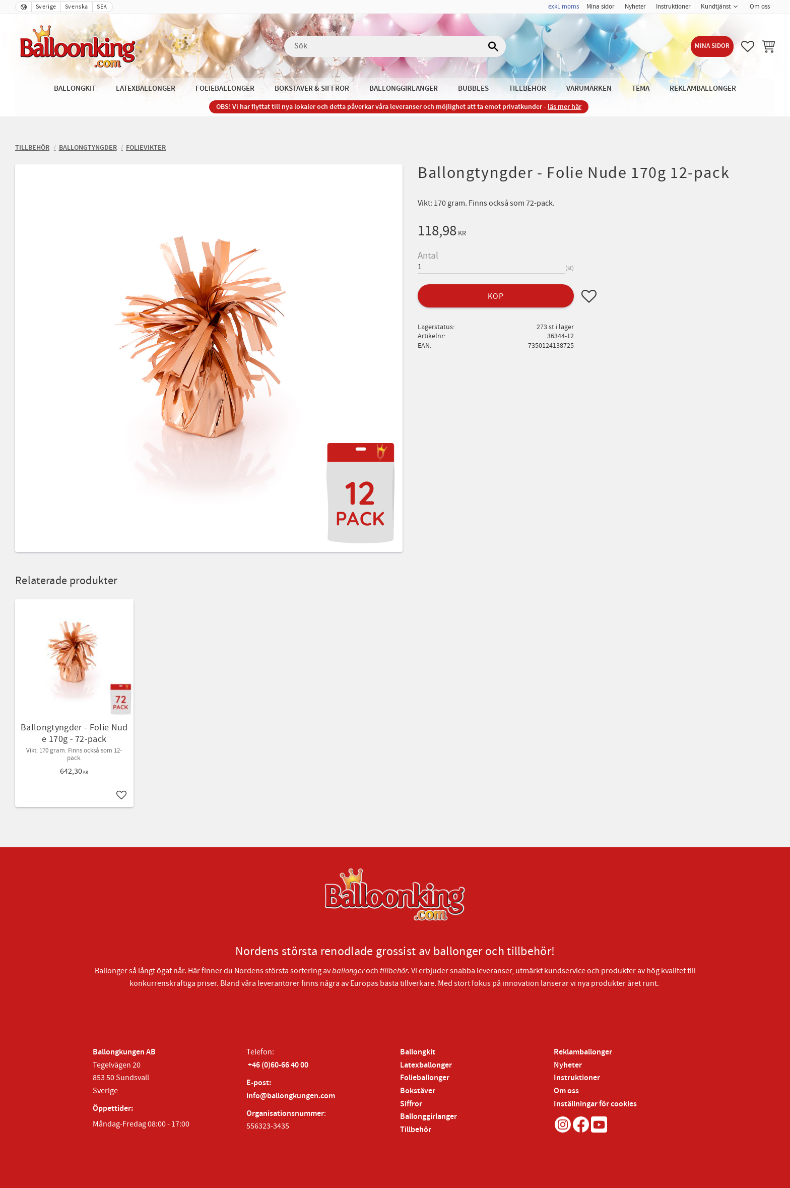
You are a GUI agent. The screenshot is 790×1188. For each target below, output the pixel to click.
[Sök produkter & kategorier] (395, 46)
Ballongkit (417, 1052)
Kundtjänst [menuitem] (716, 7)
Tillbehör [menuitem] (527, 88)
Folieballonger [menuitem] (224, 88)
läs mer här (564, 106)
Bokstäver (417, 1091)
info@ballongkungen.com (290, 1096)
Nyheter (568, 1065)
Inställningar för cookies (595, 1104)
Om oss (566, 1091)
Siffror (411, 1104)
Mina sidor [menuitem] (600, 7)
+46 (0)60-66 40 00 (278, 1065)
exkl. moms (563, 7)
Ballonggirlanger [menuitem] (403, 88)
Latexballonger (426, 1065)
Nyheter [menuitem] (635, 7)
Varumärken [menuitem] (589, 88)
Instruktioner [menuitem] (673, 7)
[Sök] (493, 46)
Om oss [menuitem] (760, 7)
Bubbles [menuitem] (473, 88)
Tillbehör (415, 1129)
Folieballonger (424, 1078)
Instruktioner (577, 1078)
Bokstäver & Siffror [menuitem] (312, 88)
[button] (747, 46)
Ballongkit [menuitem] (75, 88)
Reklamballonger (583, 1052)
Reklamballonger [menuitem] (703, 88)
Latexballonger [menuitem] (145, 88)
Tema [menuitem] (640, 88)
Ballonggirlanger (428, 1116)
